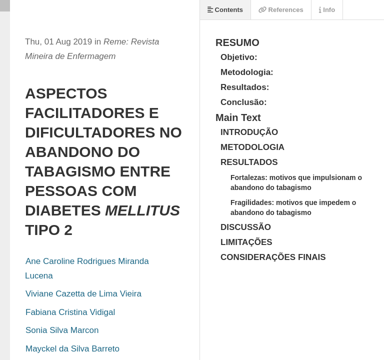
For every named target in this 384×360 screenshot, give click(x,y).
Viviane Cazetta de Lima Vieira (84, 293)
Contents (225, 10)
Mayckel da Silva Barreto (73, 349)
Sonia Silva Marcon (62, 330)
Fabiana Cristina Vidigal (70, 312)
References (281, 10)
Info (327, 10)
